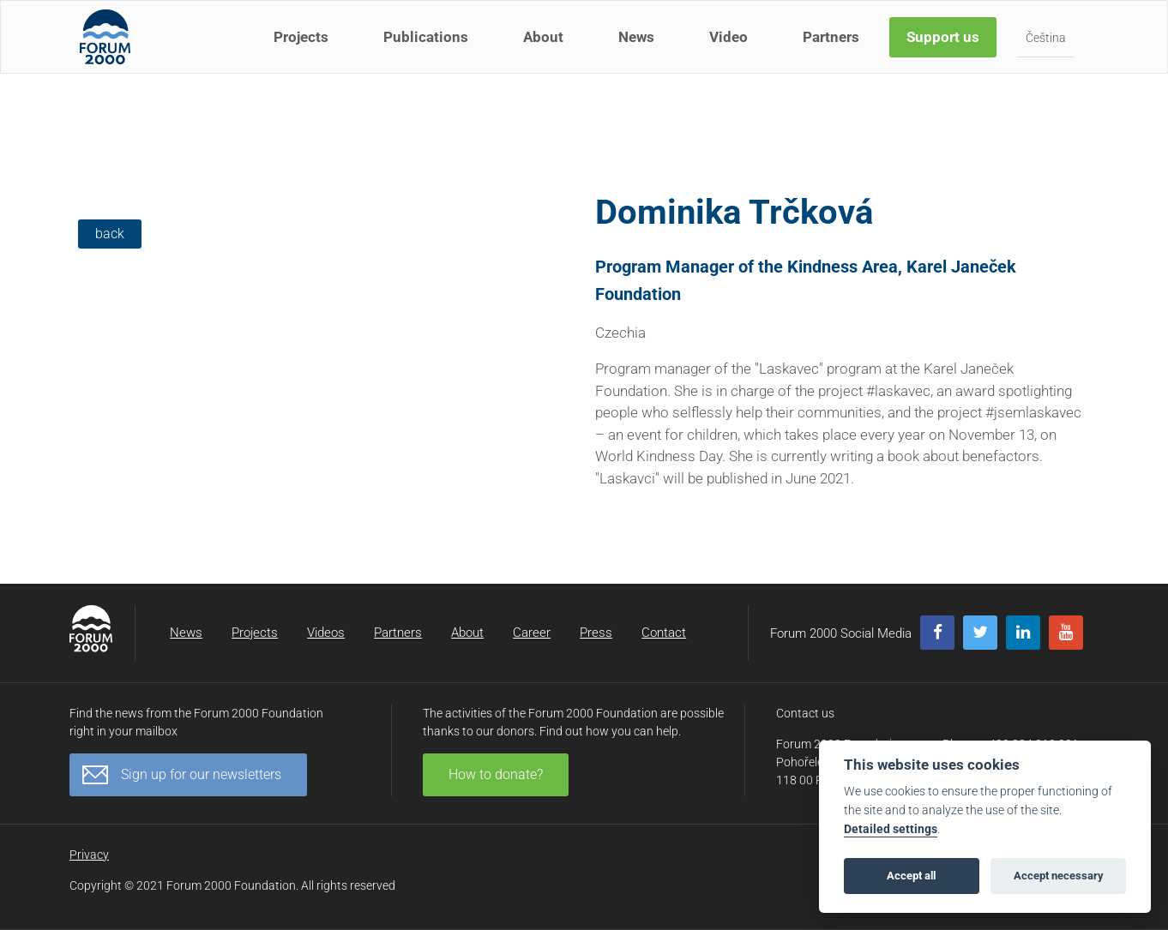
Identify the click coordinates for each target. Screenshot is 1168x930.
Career (532, 632)
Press (596, 632)
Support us (945, 49)
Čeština (1048, 50)
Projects (303, 49)
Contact (663, 632)
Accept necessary (1059, 875)
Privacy (89, 854)
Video (731, 49)
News (639, 49)
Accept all (911, 875)
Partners (833, 49)
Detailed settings (890, 829)
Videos (326, 632)
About (546, 49)
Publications (428, 49)
